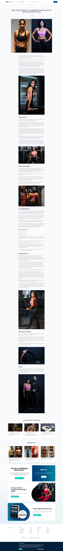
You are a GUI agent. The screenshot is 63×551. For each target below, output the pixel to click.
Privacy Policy (48, 532)
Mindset (31, 532)
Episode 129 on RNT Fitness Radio (31, 370)
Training (31, 529)
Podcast (38, 529)
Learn (30, 527)
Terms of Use (48, 529)
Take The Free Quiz (15, 496)
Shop (38, 1)
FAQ (46, 527)
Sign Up (44, 476)
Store (38, 532)
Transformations (22, 529)
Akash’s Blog (39, 527)
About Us (21, 527)
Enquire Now (21, 532)
